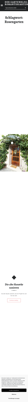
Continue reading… (15, 300)
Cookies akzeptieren (14, 390)
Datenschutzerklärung (12, 386)
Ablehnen (14, 394)
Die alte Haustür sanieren (14, 286)
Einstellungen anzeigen (14, 398)
